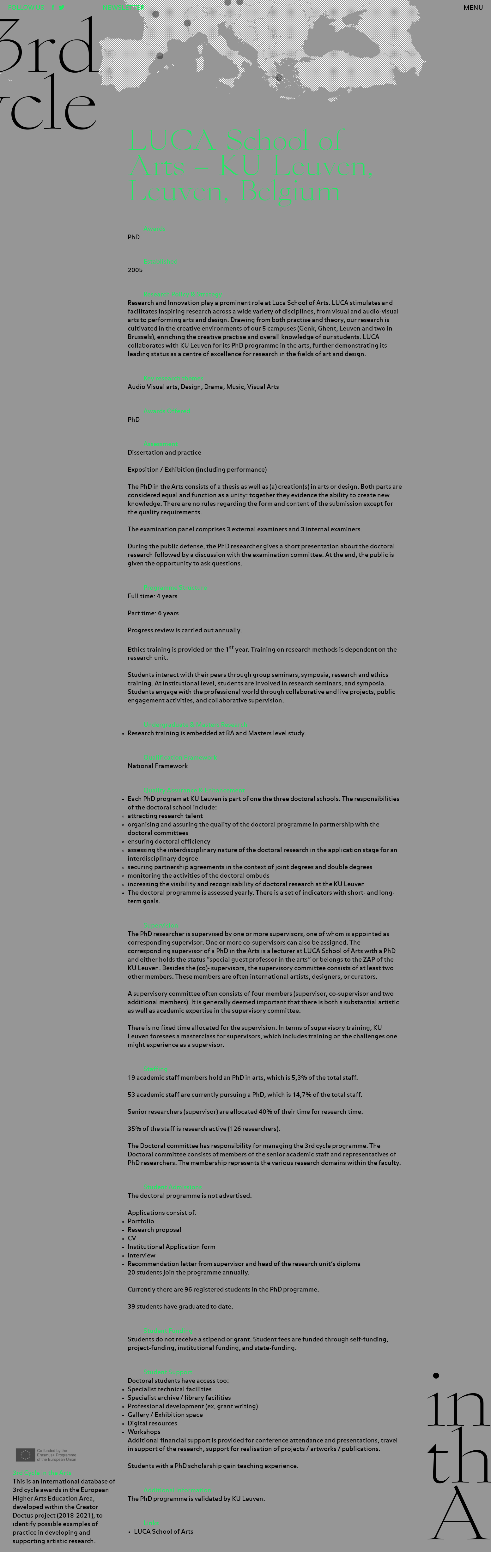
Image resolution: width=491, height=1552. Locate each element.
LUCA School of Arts (163, 1532)
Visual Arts (263, 387)
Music (235, 387)
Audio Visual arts (153, 387)
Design (191, 387)
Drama (213, 387)
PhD (134, 237)
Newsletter (123, 8)
